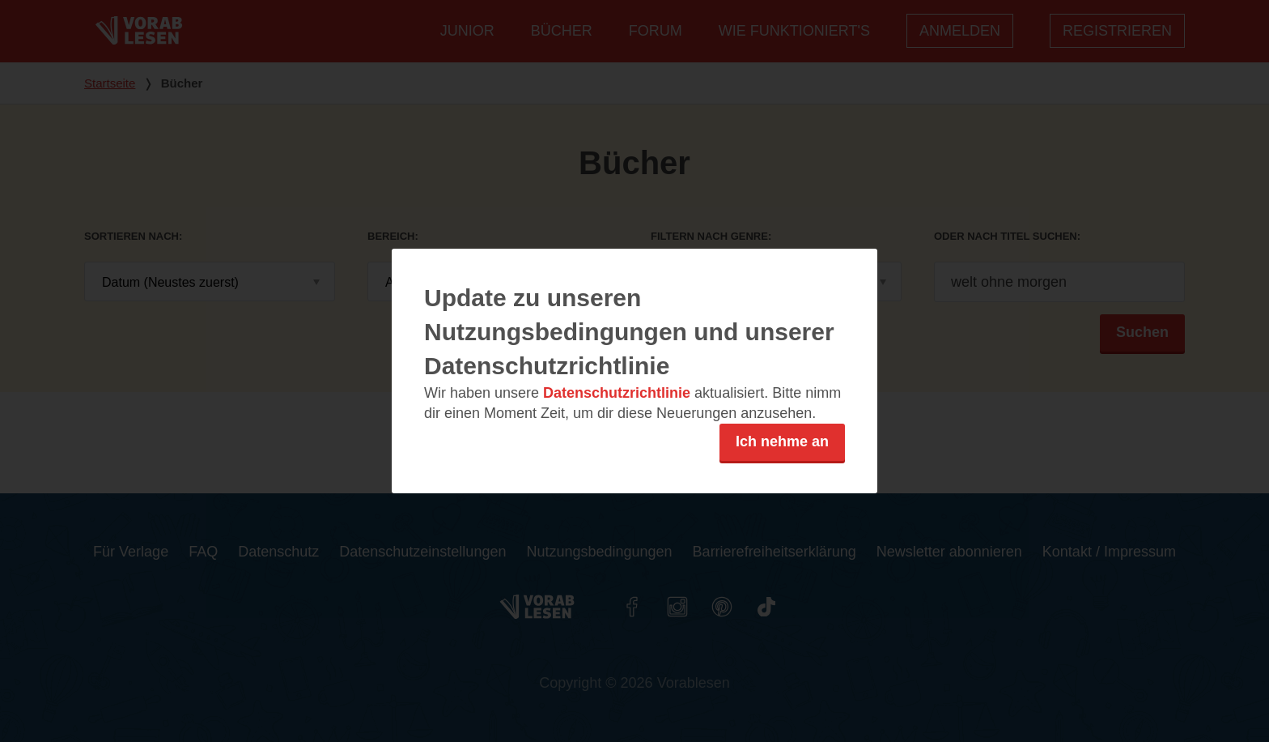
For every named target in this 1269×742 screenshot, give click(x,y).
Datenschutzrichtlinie (616, 393)
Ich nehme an (782, 441)
